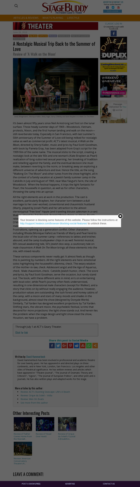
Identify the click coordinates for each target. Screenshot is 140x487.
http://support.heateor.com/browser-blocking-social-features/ (53, 223)
